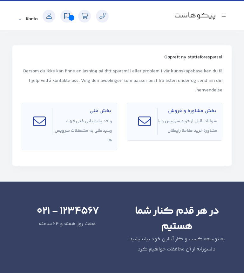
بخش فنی (101, 111)
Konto (30, 19)
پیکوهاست (195, 16)
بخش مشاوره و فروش (192, 111)
